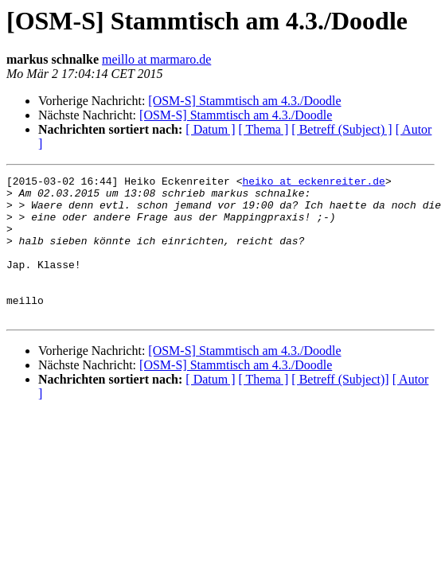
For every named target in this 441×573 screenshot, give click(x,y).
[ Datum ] (210, 129)
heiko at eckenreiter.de (313, 183)
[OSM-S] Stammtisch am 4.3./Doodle (244, 100)
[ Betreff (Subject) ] (341, 129)
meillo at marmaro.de (156, 59)
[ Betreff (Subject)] (339, 408)
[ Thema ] (264, 129)
